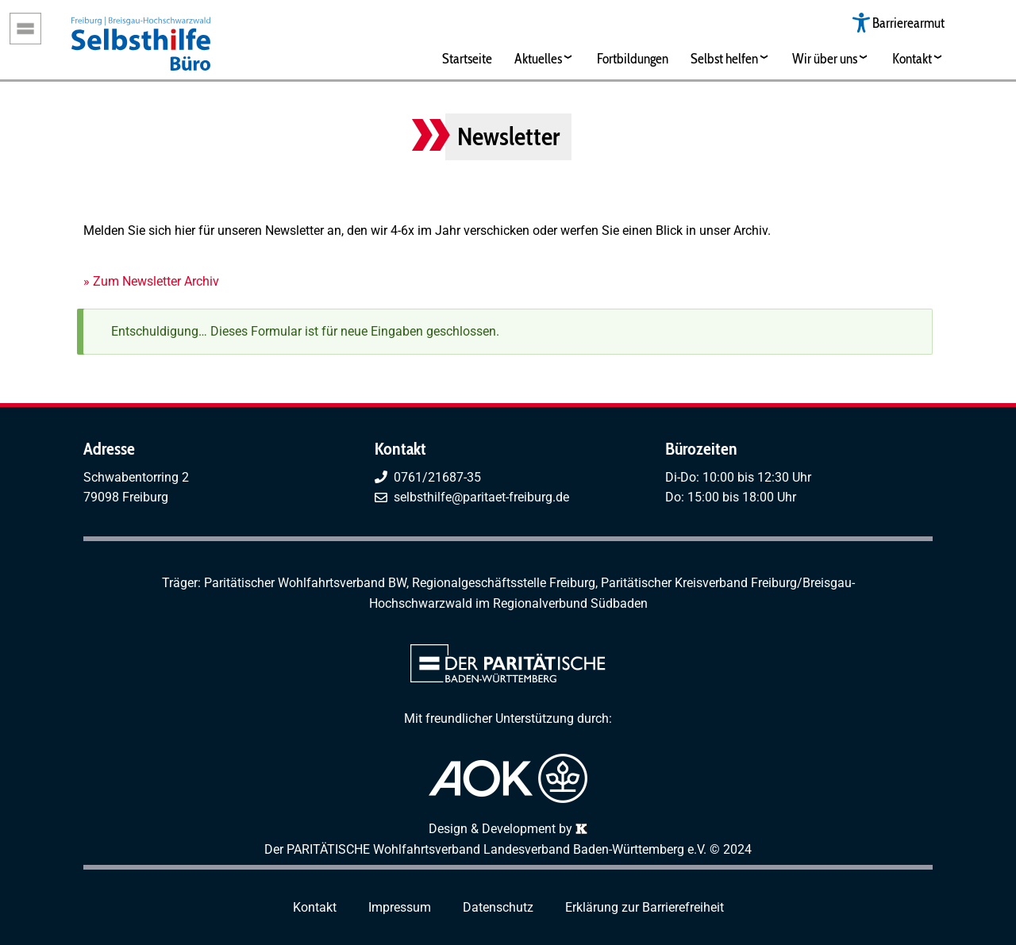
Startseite (467, 58)
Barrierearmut (908, 22)
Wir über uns (824, 58)
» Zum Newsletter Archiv (151, 281)
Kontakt (912, 58)
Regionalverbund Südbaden (570, 603)
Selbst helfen (724, 58)
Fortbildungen (632, 58)
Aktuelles (538, 58)
